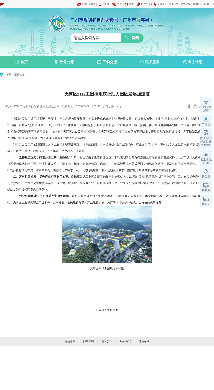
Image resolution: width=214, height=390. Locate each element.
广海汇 (206, 124)
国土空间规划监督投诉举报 (206, 142)
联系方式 (125, 341)
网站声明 (88, 341)
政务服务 (149, 62)
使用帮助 (144, 341)
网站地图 (70, 341)
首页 (21, 62)
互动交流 (107, 62)
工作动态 (20, 74)
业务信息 (192, 62)
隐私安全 (107, 341)
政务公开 (64, 62)
